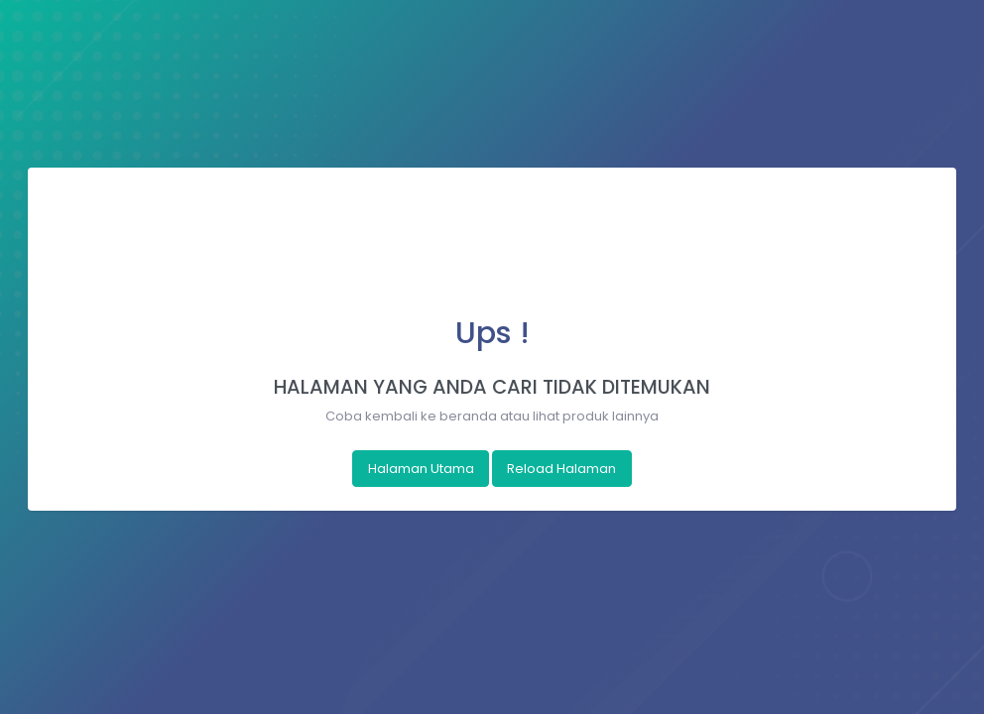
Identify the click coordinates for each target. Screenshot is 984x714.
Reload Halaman (561, 468)
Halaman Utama (421, 468)
